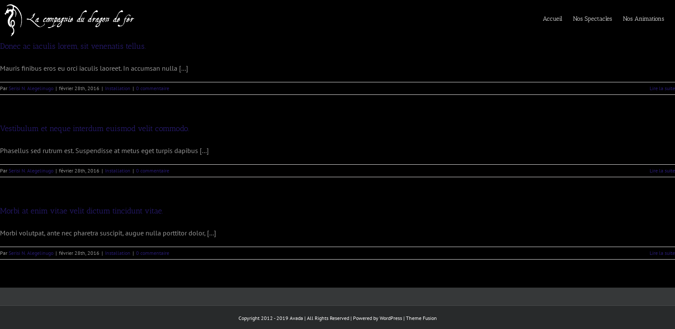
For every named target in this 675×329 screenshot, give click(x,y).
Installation (117, 88)
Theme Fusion (421, 318)
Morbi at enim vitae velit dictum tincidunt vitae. (81, 211)
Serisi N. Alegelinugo (31, 88)
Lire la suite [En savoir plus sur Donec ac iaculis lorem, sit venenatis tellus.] (662, 88)
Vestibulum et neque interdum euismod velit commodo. (94, 128)
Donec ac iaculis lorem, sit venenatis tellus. (73, 46)
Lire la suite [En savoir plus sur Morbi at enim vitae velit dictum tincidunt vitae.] (662, 253)
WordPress (391, 318)
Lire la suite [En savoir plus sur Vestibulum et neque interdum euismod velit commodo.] (662, 170)
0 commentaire (152, 88)
